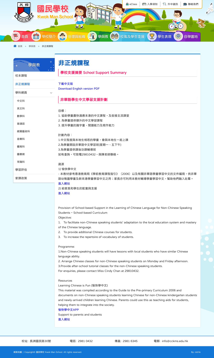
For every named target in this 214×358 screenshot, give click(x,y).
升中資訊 (170, 4)
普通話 (21, 123)
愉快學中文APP (68, 309)
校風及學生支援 (128, 36)
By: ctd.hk (195, 352)
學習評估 (21, 169)
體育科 (21, 146)
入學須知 (150, 4)
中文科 (21, 100)
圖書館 (21, 154)
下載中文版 (65, 83)
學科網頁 (21, 92)
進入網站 (64, 183)
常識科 (21, 161)
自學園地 (187, 36)
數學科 (21, 116)
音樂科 (21, 139)
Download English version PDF (79, 88)
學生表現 (160, 36)
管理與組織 (72, 36)
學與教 (99, 36)
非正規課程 (22, 84)
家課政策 (21, 178)
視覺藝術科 (23, 131)
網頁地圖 (18, 352)
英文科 (21, 108)
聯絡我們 (190, 4)
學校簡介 (45, 36)
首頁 (21, 36)
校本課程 (21, 75)
